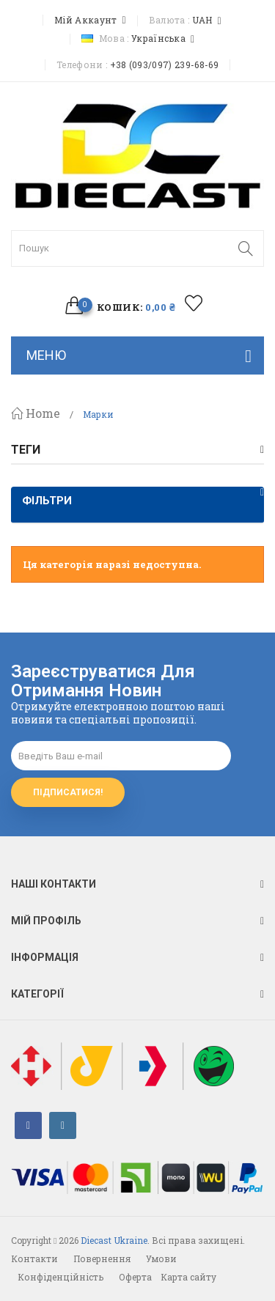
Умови (161, 1258)
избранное (193, 303)
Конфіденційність (60, 1277)
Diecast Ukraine (114, 1240)
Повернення (102, 1258)
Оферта (135, 1277)
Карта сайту (188, 1277)
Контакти (34, 1258)
